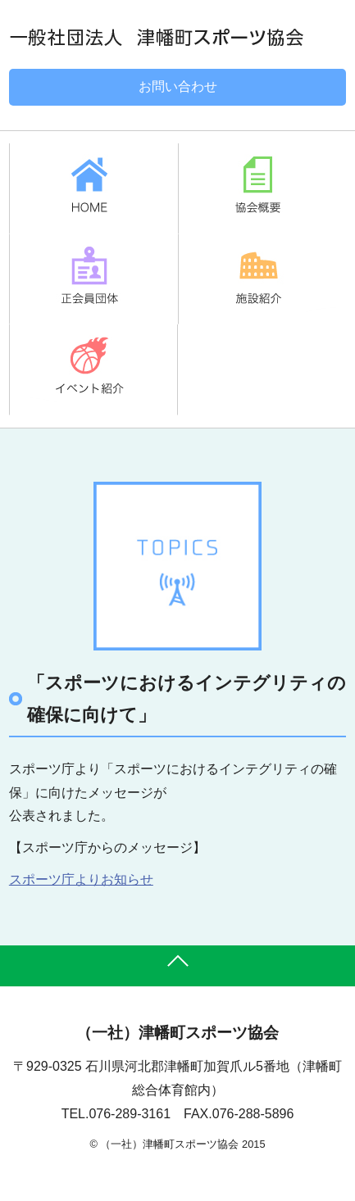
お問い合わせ (178, 86)
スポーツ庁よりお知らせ (81, 879)
